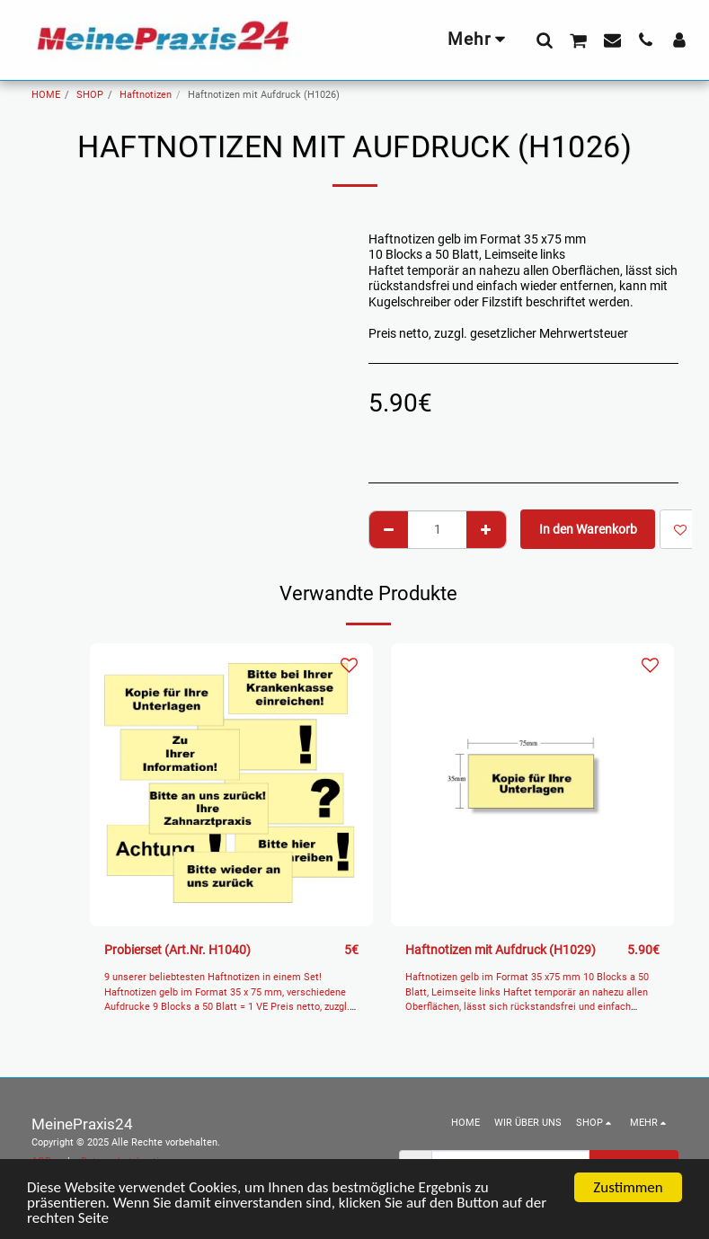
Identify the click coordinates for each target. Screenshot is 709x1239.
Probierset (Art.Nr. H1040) (177, 950)
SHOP (89, 95)
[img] (231, 784)
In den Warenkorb (588, 529)
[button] (544, 40)
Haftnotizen (146, 95)
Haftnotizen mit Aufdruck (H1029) (500, 950)
